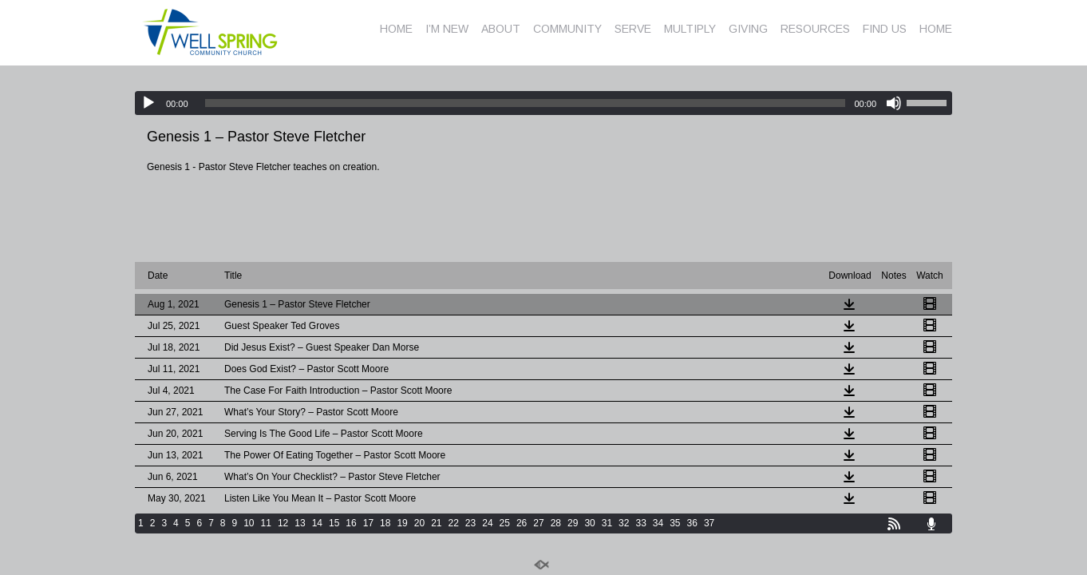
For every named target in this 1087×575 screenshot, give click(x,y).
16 (351, 523)
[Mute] (894, 103)
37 (709, 523)
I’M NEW (446, 28)
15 (334, 523)
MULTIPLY (690, 28)
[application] (543, 103)
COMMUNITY (567, 28)
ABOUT (500, 28)
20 (419, 523)
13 (299, 523)
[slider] (525, 103)
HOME (396, 28)
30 (589, 523)
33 (640, 523)
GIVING (748, 28)
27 (538, 523)
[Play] (148, 103)
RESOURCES (815, 28)
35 (675, 523)
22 (454, 523)
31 (607, 523)
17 (368, 523)
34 (658, 523)
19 (402, 523)
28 (556, 523)
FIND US (885, 28)
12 (283, 523)
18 (385, 523)
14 (317, 523)
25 (505, 523)
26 (521, 523)
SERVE (633, 28)
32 (624, 523)
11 (266, 523)
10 (248, 523)
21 (436, 523)
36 (692, 523)
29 (572, 523)
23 (470, 523)
